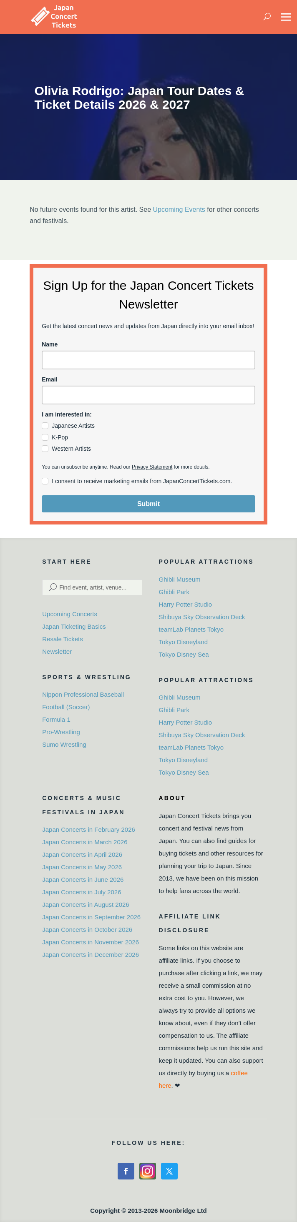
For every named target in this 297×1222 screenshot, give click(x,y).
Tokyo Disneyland (183, 641)
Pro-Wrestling (61, 731)
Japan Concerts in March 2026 (84, 842)
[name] (148, 360)
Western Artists (71, 448)
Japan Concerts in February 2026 (88, 829)
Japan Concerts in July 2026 (81, 892)
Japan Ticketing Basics (74, 626)
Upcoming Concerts (69, 613)
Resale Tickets (62, 638)
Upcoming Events (179, 209)
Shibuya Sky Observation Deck (202, 616)
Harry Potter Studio (185, 604)
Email (49, 379)
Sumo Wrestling (64, 744)
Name (50, 344)
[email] (148, 395)
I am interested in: (67, 414)
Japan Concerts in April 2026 (82, 854)
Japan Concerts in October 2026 (87, 929)
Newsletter (57, 651)
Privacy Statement (152, 467)
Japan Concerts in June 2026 (82, 879)
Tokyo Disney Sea (184, 654)
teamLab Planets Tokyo (191, 629)
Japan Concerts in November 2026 (90, 942)
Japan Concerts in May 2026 (82, 867)
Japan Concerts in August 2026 (85, 904)
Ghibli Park (174, 591)
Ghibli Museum (180, 579)
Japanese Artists (73, 425)
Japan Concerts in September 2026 (91, 917)
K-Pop (60, 437)
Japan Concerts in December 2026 (90, 954)
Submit (148, 503)
